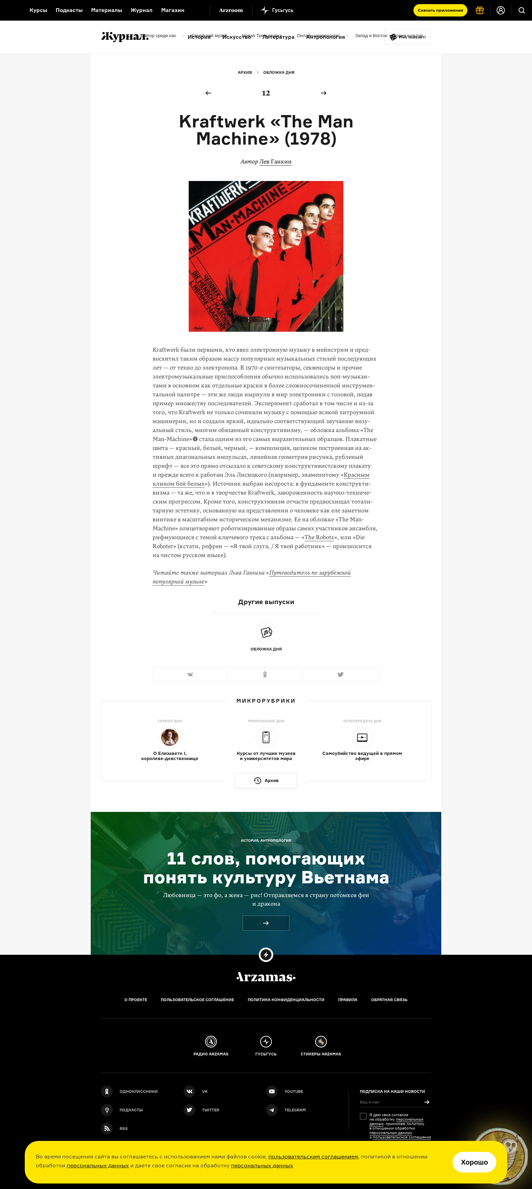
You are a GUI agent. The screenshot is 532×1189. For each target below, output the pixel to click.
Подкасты (69, 10)
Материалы (106, 10)
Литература (279, 37)
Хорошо (474, 1162)
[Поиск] (522, 10)
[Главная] (266, 977)
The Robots (319, 537)
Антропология (325, 37)
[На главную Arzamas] (10, 10)
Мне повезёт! (412, 37)
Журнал (142, 10)
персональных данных (98, 1165)
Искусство (236, 37)
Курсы (38, 10)
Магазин (173, 10)
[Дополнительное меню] (197, 10)
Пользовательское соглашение (197, 999)
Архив (245, 72)
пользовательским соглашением (313, 1156)
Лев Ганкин (275, 161)
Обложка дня (279, 72)
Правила (347, 999)
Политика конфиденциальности (286, 999)
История (199, 37)
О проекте (135, 999)
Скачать (440, 10)
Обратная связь (389, 999)
